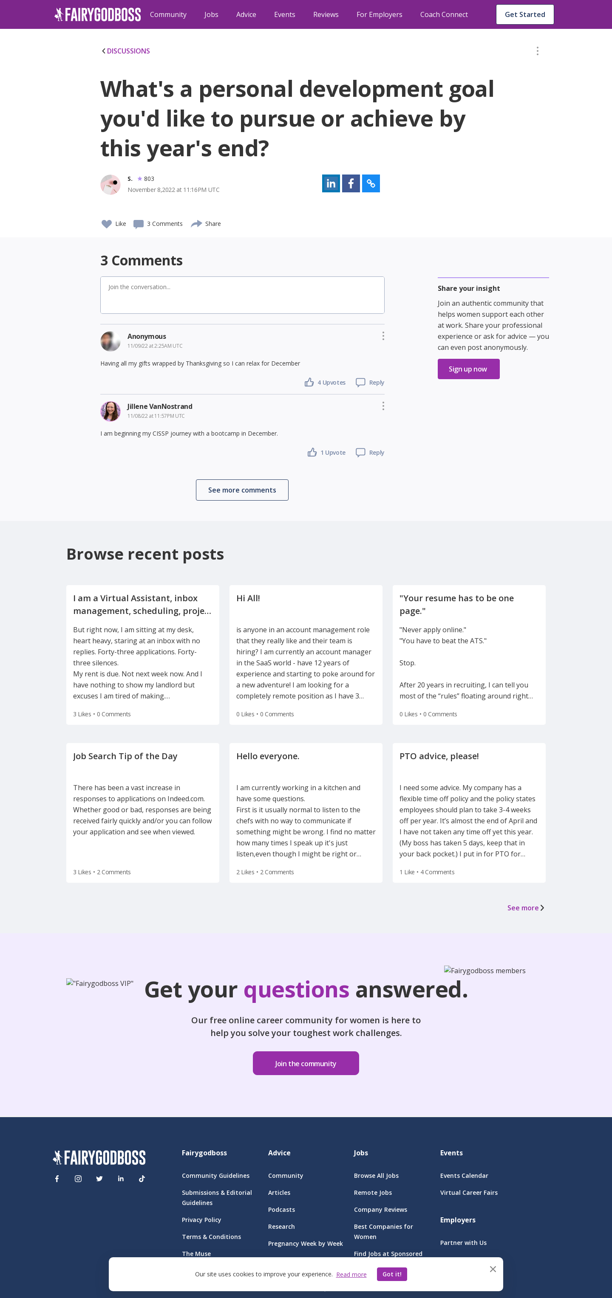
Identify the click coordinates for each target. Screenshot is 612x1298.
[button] (537, 52)
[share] (197, 222)
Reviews (326, 14)
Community (168, 14)
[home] (97, 14)
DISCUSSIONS (125, 51)
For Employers (379, 14)
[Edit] (538, 53)
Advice (246, 14)
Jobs (211, 14)
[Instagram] (78, 1178)
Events (284, 14)
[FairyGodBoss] (99, 1159)
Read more (351, 1274)
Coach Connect (444, 14)
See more (526, 908)
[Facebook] (56, 1178)
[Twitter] (99, 1178)
